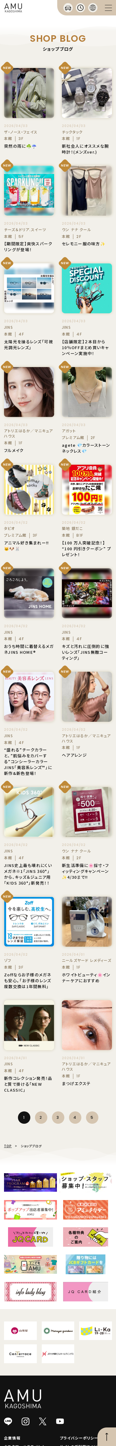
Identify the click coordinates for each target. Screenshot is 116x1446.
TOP (8, 1146)
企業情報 (12, 1437)
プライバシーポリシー (79, 1437)
